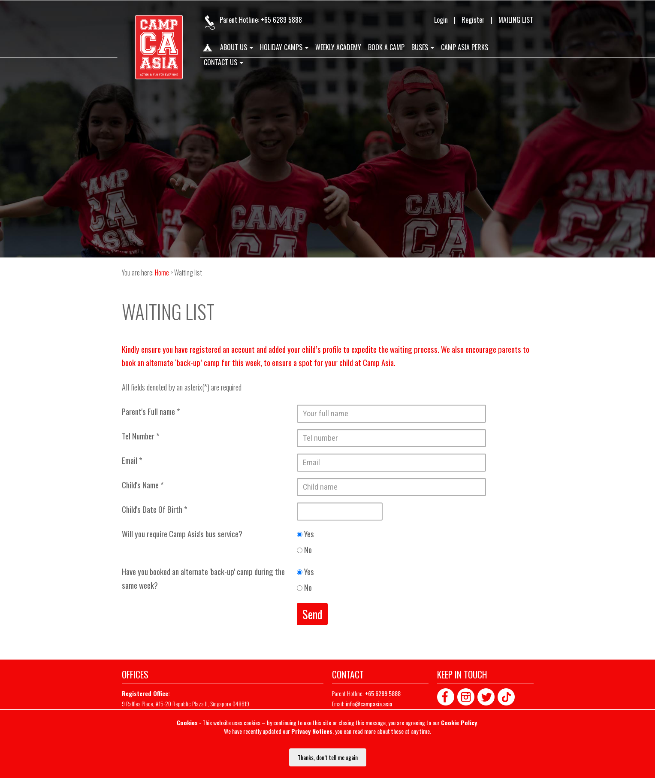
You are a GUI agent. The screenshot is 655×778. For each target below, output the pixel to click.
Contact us (223, 62)
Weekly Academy (338, 47)
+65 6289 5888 (281, 20)
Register (473, 20)
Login (441, 20)
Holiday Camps (284, 47)
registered (205, 349)
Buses (422, 47)
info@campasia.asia (369, 703)
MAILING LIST (515, 20)
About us (236, 47)
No (304, 549)
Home (206, 49)
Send (312, 614)
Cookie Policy (459, 722)
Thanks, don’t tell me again (328, 757)
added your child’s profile (305, 349)
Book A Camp (386, 47)
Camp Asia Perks (464, 47)
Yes (305, 533)
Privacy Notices (311, 731)
